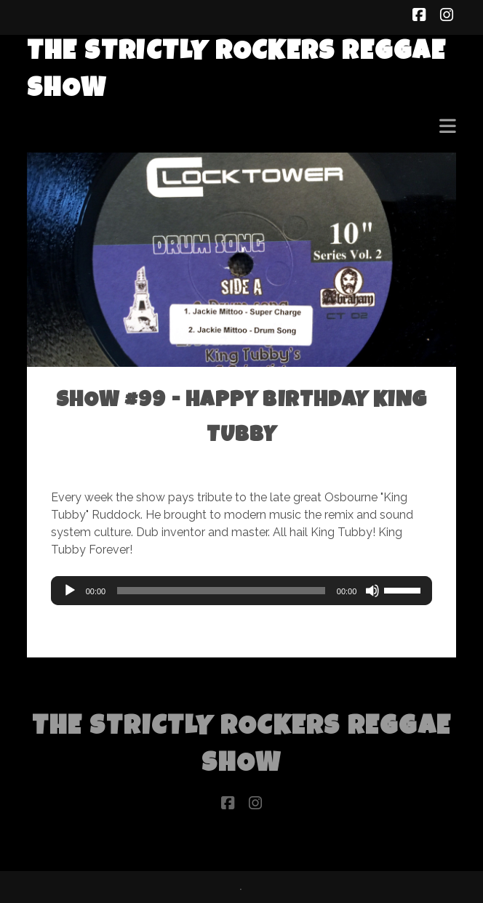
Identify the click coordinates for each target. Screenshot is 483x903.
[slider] (221, 590)
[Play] (70, 590)
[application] (242, 590)
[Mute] (372, 590)
